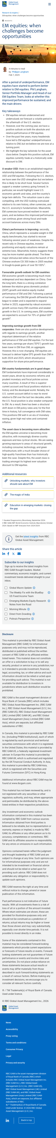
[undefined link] (5, 69)
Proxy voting (12, 1036)
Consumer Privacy (14, 1049)
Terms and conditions (16, 1042)
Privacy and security (15, 1063)
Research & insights (10, 13)
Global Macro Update (20, 587)
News (8, 1022)
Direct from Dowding (20, 614)
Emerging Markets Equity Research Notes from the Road (27, 602)
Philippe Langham (20, 72)
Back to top (26, 1120)
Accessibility (12, 1029)
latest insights (30, 536)
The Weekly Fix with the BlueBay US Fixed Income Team (26, 594)
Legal (8, 1056)
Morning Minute (17, 609)
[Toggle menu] (50, 4)
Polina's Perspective (19, 618)
